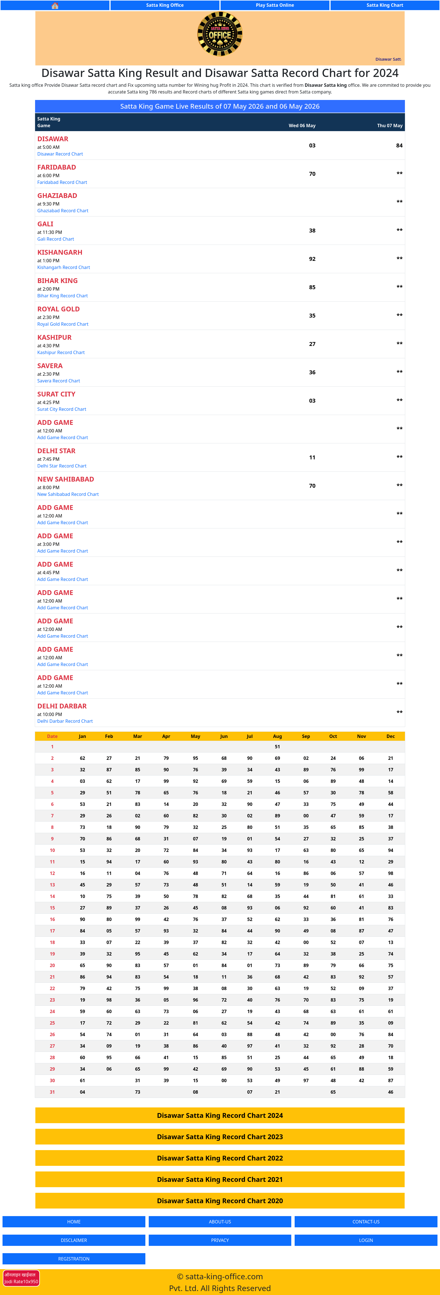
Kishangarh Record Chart (63, 267)
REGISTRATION (74, 1259)
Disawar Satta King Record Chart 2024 (220, 1115)
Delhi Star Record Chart (61, 466)
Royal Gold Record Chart (62, 324)
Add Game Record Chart (62, 437)
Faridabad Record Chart (62, 182)
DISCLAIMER (74, 1240)
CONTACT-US (366, 1222)
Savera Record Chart (58, 381)
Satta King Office (165, 5)
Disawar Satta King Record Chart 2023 (220, 1136)
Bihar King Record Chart (62, 296)
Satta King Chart (385, 5)
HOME (74, 1222)
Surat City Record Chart (61, 409)
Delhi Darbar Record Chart (65, 721)
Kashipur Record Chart (61, 352)
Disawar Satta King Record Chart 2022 (220, 1157)
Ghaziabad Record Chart (62, 211)
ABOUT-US (220, 1222)
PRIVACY (220, 1240)
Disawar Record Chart (60, 154)
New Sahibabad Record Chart (68, 494)
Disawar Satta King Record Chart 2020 (220, 1200)
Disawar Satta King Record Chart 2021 (220, 1179)
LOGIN (366, 1240)
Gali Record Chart (55, 239)
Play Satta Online (275, 5)
